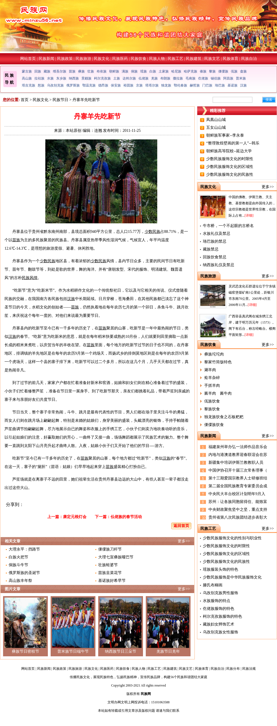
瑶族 (143, 71)
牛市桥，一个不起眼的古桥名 (228, 226)
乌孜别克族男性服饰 (220, 593)
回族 (37, 71)
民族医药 (120, 59)
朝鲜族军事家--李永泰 (225, 135)
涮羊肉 (210, 370)
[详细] (249, 215)
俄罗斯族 (73, 85)
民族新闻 (46, 59)
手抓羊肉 (212, 385)
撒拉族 (178, 78)
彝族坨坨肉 (214, 354)
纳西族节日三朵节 (120, 651)
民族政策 (65, 59)
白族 (152, 71)
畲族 (243, 71)
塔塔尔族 (152, 85)
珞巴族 (220, 85)
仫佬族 (143, 78)
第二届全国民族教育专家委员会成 (237, 486)
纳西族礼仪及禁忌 (218, 265)
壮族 (90, 71)
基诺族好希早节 (112, 581)
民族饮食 (138, 59)
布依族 (102, 71)
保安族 (116, 85)
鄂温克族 (89, 85)
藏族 (47, 71)
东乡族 (61, 78)
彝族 (81, 71)
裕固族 (128, 85)
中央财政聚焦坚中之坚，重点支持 (237, 509)
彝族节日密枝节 (25, 651)
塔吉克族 (28, 85)
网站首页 (28, 59)
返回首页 (181, 526)
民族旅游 (83, 59)
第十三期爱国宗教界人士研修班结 (237, 478)
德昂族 (103, 85)
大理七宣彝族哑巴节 (115, 557)
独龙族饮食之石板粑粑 (223, 417)
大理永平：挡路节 (24, 549)
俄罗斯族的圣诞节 (24, 573)
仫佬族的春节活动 (126, 517)
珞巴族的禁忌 (214, 241)
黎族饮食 (212, 409)
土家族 (164, 71)
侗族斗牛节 (18, 565)
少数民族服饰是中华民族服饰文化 (232, 577)
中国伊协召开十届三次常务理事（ (237, 470)
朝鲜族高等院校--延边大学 (229, 151)
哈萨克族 (190, 71)
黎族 (212, 71)
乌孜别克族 (55, 85)
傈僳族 (223, 71)
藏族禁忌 (211, 249)
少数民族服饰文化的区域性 (229, 167)
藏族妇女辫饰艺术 (218, 624)
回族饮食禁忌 (214, 257)
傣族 (203, 71)
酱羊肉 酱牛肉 (218, 393)
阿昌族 (228, 78)
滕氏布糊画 (212, 585)
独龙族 (166, 85)
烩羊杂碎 (212, 378)
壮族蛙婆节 (108, 565)
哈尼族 (176, 71)
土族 (116, 78)
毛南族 (191, 78)
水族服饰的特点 (216, 601)
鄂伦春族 (180, 85)
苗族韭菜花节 (110, 573)
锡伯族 (216, 78)
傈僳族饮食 (214, 425)
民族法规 (249, 669)
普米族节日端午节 (73, 651)
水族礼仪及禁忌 (216, 233)
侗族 (134, 71)
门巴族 (207, 85)
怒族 (41, 85)
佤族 (234, 71)
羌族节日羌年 (168, 651)
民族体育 (230, 59)
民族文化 (101, 59)
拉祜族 (39, 78)
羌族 (154, 78)
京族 (139, 85)
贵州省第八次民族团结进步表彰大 (237, 517)
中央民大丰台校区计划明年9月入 (236, 494)
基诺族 (232, 85)
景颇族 (86, 78)
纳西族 (74, 78)
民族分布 (233, 669)
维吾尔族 (59, 71)
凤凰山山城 (216, 120)
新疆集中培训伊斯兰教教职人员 (235, 462)
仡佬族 (203, 78)
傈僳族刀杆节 (110, 549)
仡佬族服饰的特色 (218, 608)
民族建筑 (193, 59)
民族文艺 (212, 59)
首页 (25, 100)
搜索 (269, 100)
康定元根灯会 (74, 517)
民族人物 (157, 59)
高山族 (27, 78)
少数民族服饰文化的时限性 (229, 159)
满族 (125, 71)
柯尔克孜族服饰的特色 (222, 616)
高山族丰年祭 (20, 581)
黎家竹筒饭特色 (218, 362)
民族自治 (249, 59)
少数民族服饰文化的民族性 (229, 174)
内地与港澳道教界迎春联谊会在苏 (237, 455)
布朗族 (165, 78)
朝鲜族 (114, 71)
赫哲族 (195, 85)
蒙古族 (27, 71)
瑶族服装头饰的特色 (220, 569)
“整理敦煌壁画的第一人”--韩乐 (232, 143)
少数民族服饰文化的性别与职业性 (232, 538)
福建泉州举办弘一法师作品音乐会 (237, 447)
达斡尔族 (129, 78)
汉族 (243, 85)
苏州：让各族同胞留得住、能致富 (237, 502)
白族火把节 (18, 557)
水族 (50, 78)
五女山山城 (216, 127)
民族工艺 (175, 59)
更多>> (184, 541)
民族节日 (60, 100)
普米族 (241, 78)
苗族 (72, 71)
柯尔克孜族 (102, 78)
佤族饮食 (212, 401)
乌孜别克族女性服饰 (220, 632)
